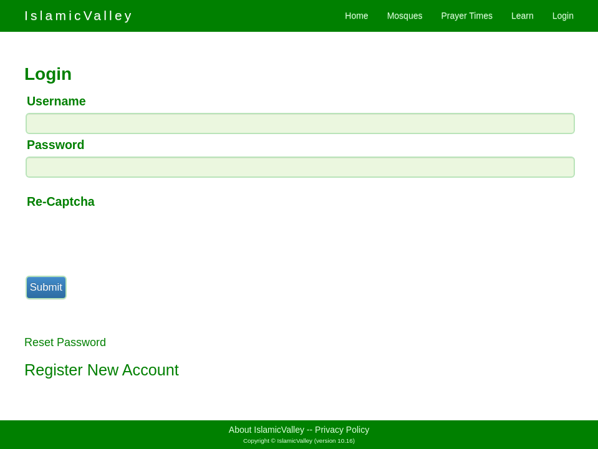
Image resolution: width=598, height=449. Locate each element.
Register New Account (101, 370)
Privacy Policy (342, 430)
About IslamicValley (266, 430)
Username (56, 101)
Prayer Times (466, 16)
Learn (522, 16)
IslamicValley (79, 15)
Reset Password (65, 342)
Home (356, 16)
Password (56, 145)
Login (563, 16)
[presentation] (119, 237)
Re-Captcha (61, 201)
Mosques (405, 16)
